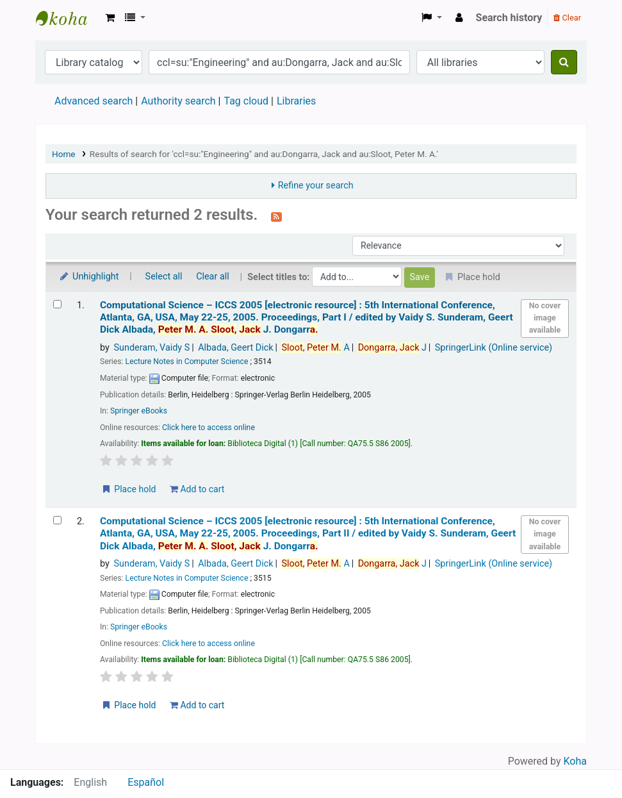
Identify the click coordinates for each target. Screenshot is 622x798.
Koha (575, 761)
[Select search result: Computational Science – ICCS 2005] (57, 304)
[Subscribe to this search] (276, 216)
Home (64, 154)
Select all (164, 276)
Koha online (68, 18)
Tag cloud (246, 101)
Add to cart (197, 489)
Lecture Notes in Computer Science (187, 361)
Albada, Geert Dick (235, 347)
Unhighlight (88, 276)
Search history (509, 18)
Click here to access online (208, 427)
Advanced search (93, 101)
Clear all (212, 276)
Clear (567, 17)
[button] (110, 18)
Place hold (128, 489)
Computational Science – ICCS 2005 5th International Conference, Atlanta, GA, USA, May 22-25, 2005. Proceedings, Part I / (306, 317)
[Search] (564, 62)
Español (145, 782)
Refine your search (316, 185)
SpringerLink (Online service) (493, 347)
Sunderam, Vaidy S (151, 347)
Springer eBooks (138, 410)
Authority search (178, 101)
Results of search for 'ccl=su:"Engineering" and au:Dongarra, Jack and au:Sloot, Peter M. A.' (264, 154)
